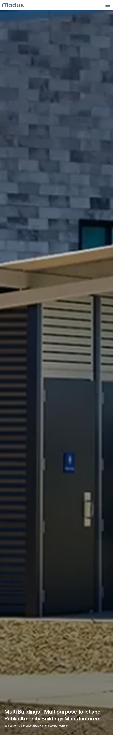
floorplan (63, 725)
